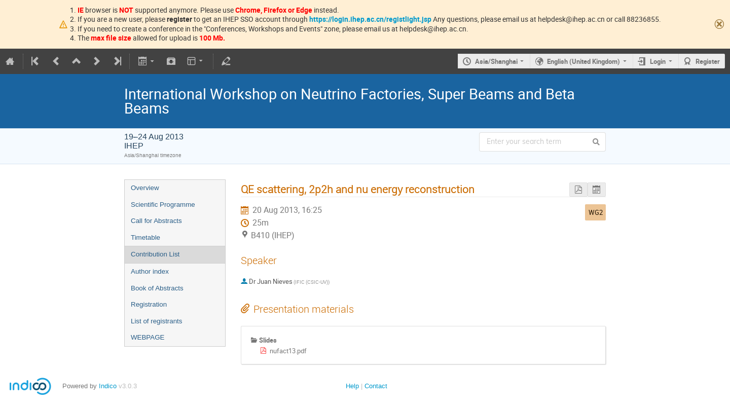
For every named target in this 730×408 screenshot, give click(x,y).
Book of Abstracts (157, 288)
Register (708, 61)
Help (352, 386)
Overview (145, 188)
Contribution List (155, 254)
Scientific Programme (163, 204)
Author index (150, 271)
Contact (375, 386)
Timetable (145, 237)
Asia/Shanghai (496, 61)
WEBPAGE (147, 337)
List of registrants (156, 321)
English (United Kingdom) (583, 61)
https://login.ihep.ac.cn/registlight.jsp (370, 19)
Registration (149, 304)
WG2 (596, 212)
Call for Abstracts (156, 221)
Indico (108, 386)
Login (658, 61)
